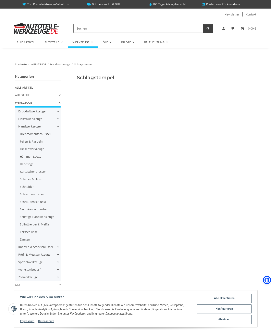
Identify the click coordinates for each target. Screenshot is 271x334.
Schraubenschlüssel (33, 202)
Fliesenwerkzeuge (32, 149)
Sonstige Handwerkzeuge (37, 217)
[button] (223, 28)
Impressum (27, 321)
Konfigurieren (224, 309)
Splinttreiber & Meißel (35, 224)
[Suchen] (138, 28)
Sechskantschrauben (34, 209)
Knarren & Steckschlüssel (35, 247)
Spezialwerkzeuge (30, 262)
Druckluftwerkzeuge (32, 111)
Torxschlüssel (29, 232)
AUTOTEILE (22, 95)
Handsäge (27, 164)
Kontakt (251, 14)
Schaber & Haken (31, 179)
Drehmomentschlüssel (35, 134)
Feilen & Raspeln (31, 141)
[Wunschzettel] (232, 28)
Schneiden (27, 187)
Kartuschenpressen (33, 172)
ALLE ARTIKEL (24, 87)
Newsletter (231, 14)
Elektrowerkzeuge (30, 119)
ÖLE (17, 285)
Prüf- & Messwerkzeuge (34, 254)
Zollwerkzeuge (28, 277)
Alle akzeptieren (224, 298)
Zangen (25, 239)
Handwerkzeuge (29, 126)
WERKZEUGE (23, 102)
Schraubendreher (32, 194)
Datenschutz (46, 321)
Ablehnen (224, 319)
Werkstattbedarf (29, 269)
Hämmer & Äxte (30, 156)
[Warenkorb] (248, 28)
